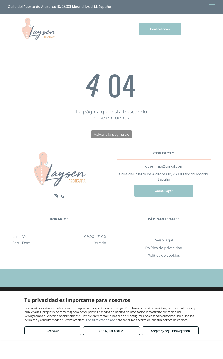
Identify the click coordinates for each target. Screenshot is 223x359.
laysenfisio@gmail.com (163, 166)
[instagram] (56, 196)
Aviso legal (164, 240)
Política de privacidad (163, 248)
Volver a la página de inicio (111, 135)
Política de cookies (164, 255)
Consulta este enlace (100, 320)
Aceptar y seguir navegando (170, 331)
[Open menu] (212, 6)
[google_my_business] (63, 196)
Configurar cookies (111, 331)
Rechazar (52, 331)
